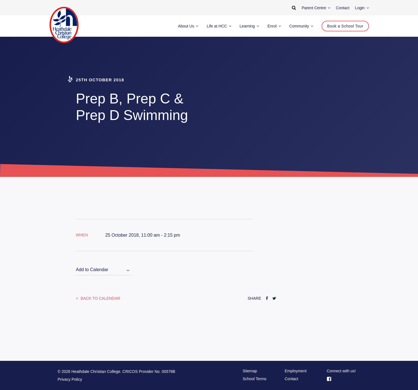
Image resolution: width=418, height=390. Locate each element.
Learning (249, 26)
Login (362, 8)
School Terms (255, 379)
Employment (296, 371)
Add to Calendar (92, 269)
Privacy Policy (70, 379)
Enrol (274, 26)
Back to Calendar (100, 298)
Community (301, 26)
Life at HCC (219, 26)
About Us (188, 26)
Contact (291, 379)
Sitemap (250, 371)
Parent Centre (316, 8)
